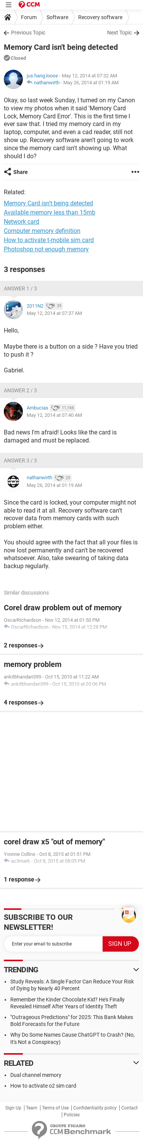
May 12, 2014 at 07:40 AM (54, 415)
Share (20, 172)
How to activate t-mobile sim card (49, 240)
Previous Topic (28, 32)
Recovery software (100, 17)
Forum (29, 17)
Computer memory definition (42, 230)
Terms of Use (55, 1108)
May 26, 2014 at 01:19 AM (91, 82)
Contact (129, 1108)
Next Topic (119, 32)
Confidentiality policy (95, 1108)
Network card (21, 221)
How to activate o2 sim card (43, 1086)
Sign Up (13, 1108)
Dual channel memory (35, 1075)
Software (57, 17)
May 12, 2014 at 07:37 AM (54, 313)
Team (31, 1108)
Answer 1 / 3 (20, 288)
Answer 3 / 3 (20, 460)
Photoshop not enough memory (46, 249)
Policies (72, 1115)
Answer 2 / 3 (20, 390)
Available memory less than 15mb (49, 212)
